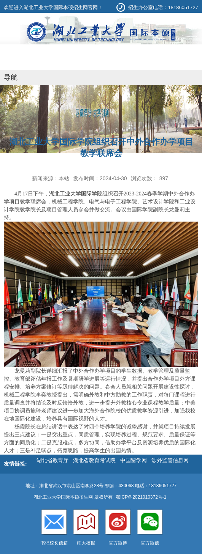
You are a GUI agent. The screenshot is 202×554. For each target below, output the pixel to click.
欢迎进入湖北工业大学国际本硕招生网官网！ (53, 7)
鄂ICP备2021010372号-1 (141, 497)
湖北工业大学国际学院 (75, 194)
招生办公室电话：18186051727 (163, 7)
